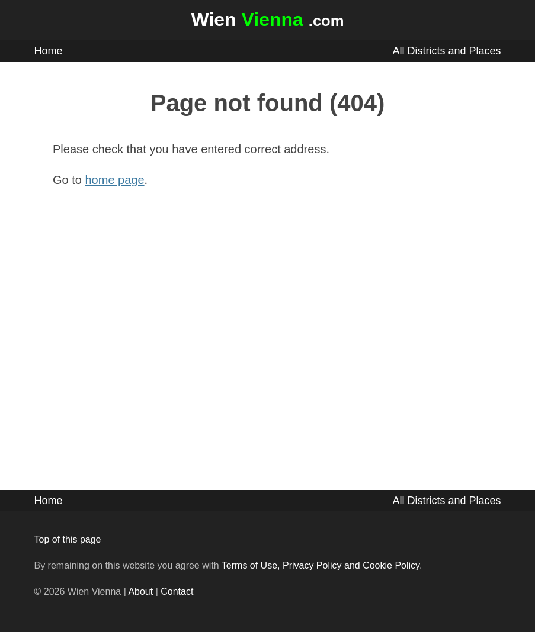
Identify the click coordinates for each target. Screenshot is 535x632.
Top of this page (67, 539)
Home (48, 51)
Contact (177, 591)
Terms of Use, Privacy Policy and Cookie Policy (320, 565)
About (140, 591)
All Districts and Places (446, 51)
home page (115, 179)
